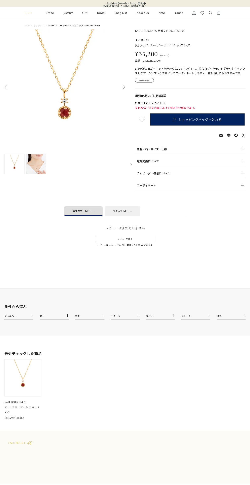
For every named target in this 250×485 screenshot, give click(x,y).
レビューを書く (125, 239)
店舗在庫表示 (146, 80)
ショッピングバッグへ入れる (198, 120)
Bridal (101, 13)
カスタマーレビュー (83, 211)
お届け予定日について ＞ (150, 103)
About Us (143, 13)
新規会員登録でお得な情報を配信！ (125, 6)
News (162, 13)
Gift (84, 13)
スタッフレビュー (122, 212)
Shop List (121, 13)
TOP (27, 25)
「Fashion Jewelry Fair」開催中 (125, 3)
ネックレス (39, 25)
